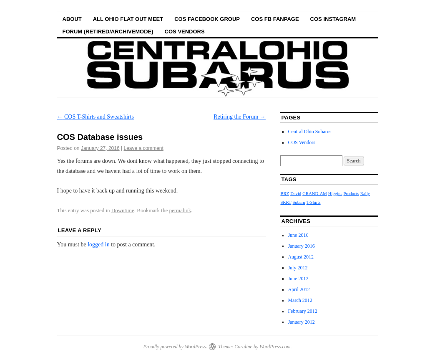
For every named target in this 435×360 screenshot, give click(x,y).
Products (351, 193)
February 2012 (302, 311)
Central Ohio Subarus (309, 131)
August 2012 (301, 257)
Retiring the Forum (240, 117)
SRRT (285, 202)
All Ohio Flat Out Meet (128, 19)
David (295, 193)
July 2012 (297, 268)
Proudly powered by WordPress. (175, 347)
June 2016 (298, 235)
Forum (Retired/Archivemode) (108, 31)
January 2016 (301, 246)
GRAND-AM (314, 193)
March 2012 (300, 300)
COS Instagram (333, 19)
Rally (365, 193)
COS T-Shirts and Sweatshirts (95, 117)
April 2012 (298, 289)
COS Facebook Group (207, 19)
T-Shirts (314, 202)
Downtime (122, 210)
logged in (99, 244)
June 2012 (298, 278)
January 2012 (301, 322)
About (72, 19)
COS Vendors (185, 31)
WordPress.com (274, 347)
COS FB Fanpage (275, 19)
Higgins (335, 193)
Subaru (298, 202)
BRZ (284, 193)
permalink (180, 210)
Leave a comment (143, 148)
